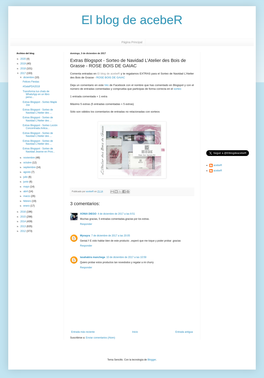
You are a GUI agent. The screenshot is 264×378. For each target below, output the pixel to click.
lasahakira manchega (92, 257)
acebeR (217, 165)
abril (26, 191)
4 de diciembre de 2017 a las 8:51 (116, 213)
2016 (23, 211)
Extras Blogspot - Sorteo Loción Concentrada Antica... (40, 127)
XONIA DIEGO (88, 213)
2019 (23, 63)
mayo (26, 186)
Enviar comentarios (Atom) (100, 337)
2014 (23, 221)
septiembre (29, 167)
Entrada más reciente (83, 331)
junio (26, 181)
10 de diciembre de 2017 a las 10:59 (126, 257)
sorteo (177, 88)
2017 (23, 73)
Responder (86, 224)
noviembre (29, 157)
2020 (23, 58)
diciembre (29, 77)
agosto (27, 172)
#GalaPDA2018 (31, 86)
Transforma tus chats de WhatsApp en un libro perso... (36, 94)
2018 (23, 68)
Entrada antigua (184, 331)
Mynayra (85, 235)
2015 (23, 216)
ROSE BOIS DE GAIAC (110, 77)
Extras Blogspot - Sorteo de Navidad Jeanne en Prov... (39, 150)
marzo (27, 196)
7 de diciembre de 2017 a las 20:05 (110, 235)
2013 (23, 226)
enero (26, 205)
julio (25, 177)
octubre (27, 162)
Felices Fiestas (31, 81)
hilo (106, 85)
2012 (23, 231)
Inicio (135, 331)
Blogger (151, 359)
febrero (27, 201)
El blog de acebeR (132, 20)
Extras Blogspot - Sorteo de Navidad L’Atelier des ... (38, 111)
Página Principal (131, 42)
